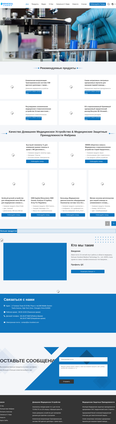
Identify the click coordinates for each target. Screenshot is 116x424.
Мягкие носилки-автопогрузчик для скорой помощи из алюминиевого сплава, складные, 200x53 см (102, 200)
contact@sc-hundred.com (30, 322)
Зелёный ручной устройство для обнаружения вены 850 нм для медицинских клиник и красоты (13, 200)
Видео (43, 4)
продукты (35, 4)
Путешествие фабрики (7, 409)
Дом (27, 4)
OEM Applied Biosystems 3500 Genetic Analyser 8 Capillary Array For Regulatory (42, 200)
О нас (51, 4)
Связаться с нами (63, 4)
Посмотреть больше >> (87, 271)
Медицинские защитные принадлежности (98, 88)
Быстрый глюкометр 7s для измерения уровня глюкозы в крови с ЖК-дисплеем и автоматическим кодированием (38, 147)
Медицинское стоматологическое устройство (36, 116)
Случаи (84, 4)
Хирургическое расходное (93, 114)
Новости (75, 4)
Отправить (66, 381)
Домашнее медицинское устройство (37, 88)
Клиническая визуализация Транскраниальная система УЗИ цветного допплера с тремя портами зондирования (38, 83)
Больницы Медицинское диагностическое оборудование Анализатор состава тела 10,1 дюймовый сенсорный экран (72, 200)
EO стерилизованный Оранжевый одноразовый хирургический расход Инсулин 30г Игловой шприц (98, 109)
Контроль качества (6, 411)
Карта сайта (4, 420)
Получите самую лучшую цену (33, 92)
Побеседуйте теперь (97, 4)
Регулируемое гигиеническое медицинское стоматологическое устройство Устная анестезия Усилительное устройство (38, 109)
